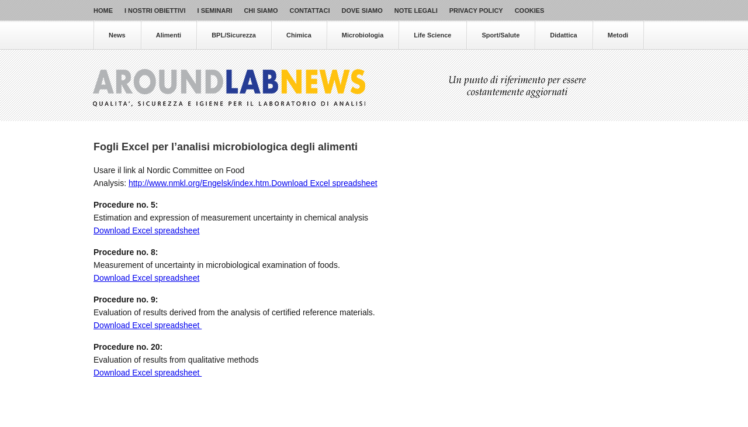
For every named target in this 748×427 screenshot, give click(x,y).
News (117, 35)
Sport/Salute (501, 35)
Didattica (563, 35)
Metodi (618, 35)
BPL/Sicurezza (234, 35)
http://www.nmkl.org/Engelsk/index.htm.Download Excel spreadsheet (253, 183)
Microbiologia (363, 35)
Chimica (298, 35)
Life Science (432, 35)
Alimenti (168, 35)
